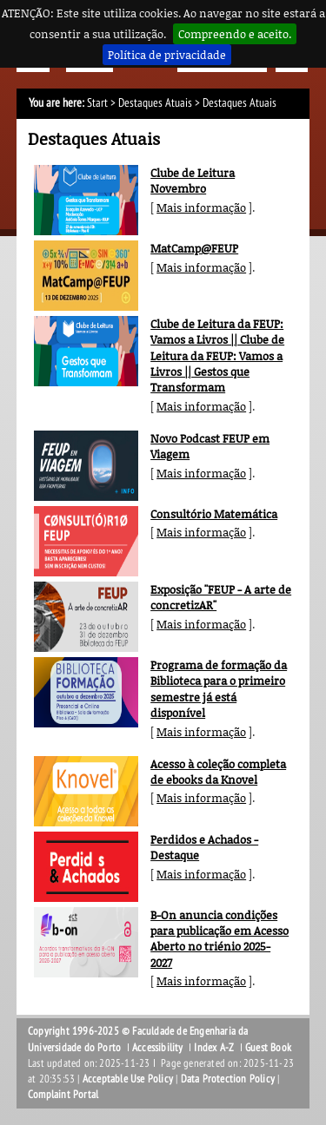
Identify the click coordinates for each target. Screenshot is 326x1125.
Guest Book (268, 1048)
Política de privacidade (167, 54)
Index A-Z (214, 1048)
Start (97, 102)
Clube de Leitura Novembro (192, 180)
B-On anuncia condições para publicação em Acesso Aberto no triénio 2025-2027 (219, 938)
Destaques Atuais (155, 102)
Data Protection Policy (228, 1079)
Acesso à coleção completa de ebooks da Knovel (218, 771)
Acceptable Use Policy (128, 1079)
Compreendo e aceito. (234, 34)
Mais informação (201, 207)
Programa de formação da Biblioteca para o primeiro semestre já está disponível (218, 688)
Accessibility (157, 1048)
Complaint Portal (63, 1095)
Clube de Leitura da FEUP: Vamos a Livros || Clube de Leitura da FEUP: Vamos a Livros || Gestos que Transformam (217, 355)
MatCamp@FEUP (194, 248)
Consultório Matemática (213, 514)
